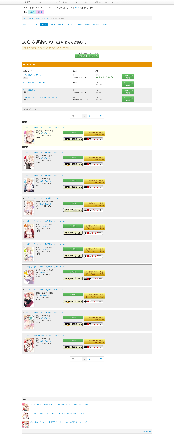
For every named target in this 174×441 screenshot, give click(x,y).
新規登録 (66, 2)
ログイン (76, 2)
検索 (40, 12)
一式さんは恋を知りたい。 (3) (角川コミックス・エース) (45, 289)
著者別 (44, 24)
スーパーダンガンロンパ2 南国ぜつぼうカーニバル (40, 97)
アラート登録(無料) (128, 77)
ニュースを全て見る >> (143, 430)
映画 (32, 12)
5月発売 (87, 24)
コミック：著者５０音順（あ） (39, 18)
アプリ (76, 8)
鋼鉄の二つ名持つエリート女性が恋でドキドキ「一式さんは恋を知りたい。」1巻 (58, 420)
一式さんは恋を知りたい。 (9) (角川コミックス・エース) (45, 152)
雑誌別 (25, 24)
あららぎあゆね (45, 133)
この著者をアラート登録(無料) (87, 56)
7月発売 (104, 24)
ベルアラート (28, 2)
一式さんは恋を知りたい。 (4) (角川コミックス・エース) (45, 266)
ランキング (70, 24)
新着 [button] (60, 24)
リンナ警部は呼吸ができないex (34, 82)
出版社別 (52, 24)
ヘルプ (57, 2)
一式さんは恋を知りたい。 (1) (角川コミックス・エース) (46, 334)
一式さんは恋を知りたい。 (32, 75)
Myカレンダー (87, 2)
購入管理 (98, 2)
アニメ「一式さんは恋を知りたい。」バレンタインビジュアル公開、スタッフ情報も (59, 403)
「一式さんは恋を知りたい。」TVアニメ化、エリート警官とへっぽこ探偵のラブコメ (60, 412)
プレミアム (120, 2)
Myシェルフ (109, 2)
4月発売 (79, 24)
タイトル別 (35, 24)
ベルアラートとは (45, 2)
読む (25, 77)
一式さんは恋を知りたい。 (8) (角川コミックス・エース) (45, 175)
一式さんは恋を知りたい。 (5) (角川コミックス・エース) (45, 243)
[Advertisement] (87, 34)
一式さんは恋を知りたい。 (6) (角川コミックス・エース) (45, 220)
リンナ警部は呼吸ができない (33, 90)
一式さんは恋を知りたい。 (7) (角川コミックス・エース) (45, 198)
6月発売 (96, 24)
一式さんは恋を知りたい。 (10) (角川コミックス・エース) (46, 127)
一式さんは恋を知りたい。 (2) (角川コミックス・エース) (45, 311)
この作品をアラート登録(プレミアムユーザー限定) (94, 134)
